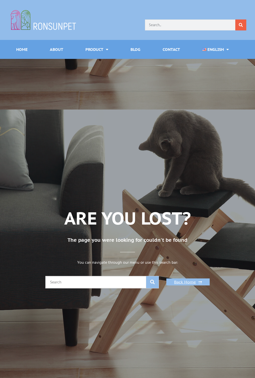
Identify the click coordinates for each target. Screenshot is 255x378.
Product (96, 49)
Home (22, 49)
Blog (135, 49)
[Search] (240, 24)
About (56, 49)
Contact (171, 49)
